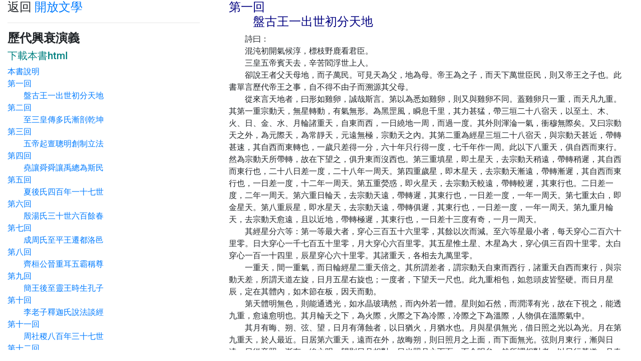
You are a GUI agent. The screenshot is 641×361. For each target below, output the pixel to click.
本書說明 (24, 71)
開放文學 (59, 7)
